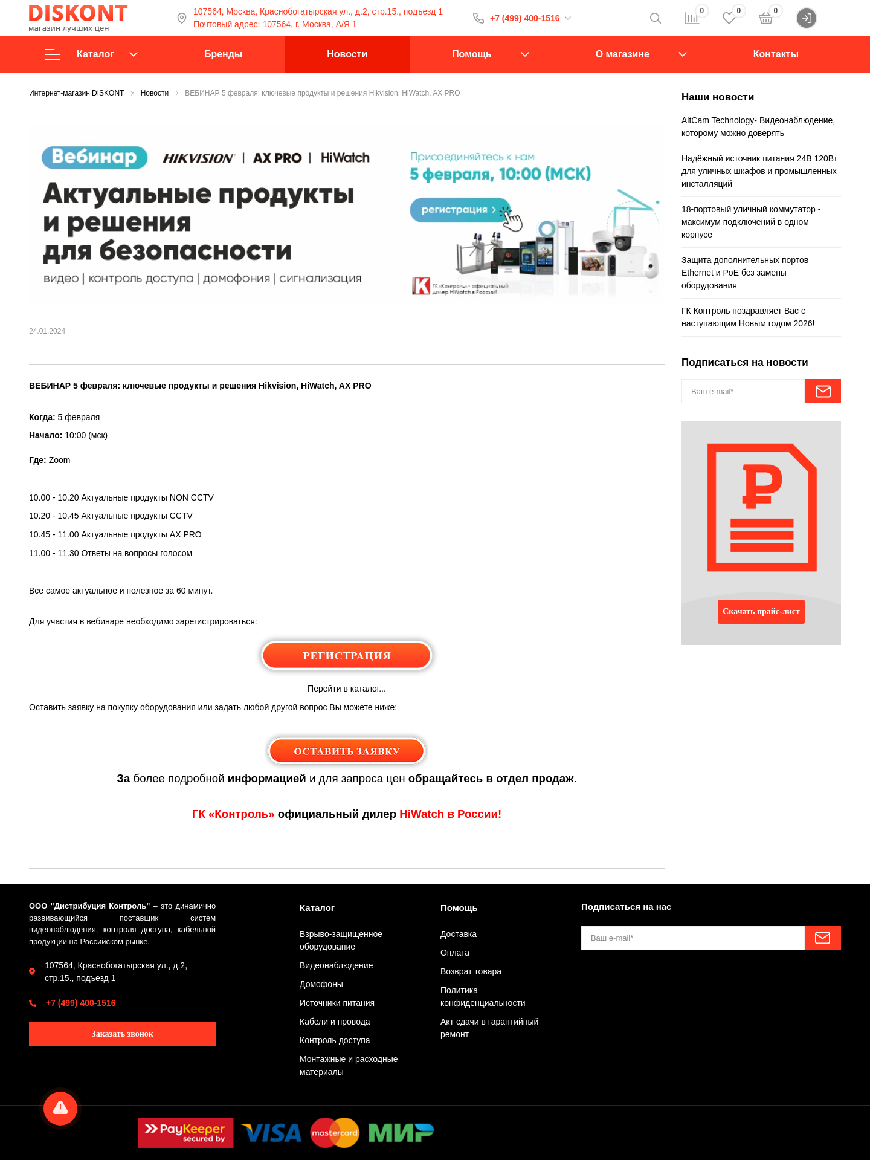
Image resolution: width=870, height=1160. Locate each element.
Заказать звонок (122, 1033)
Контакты (776, 54)
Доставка (458, 934)
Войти (818, 18)
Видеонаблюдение (336, 965)
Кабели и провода (335, 1021)
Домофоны (321, 984)
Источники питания (337, 1003)
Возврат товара (470, 971)
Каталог (91, 54)
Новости (347, 54)
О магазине (622, 54)
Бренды (223, 54)
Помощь (472, 54)
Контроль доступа (335, 1040)
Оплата (454, 952)
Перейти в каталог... (347, 688)
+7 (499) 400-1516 (525, 18)
